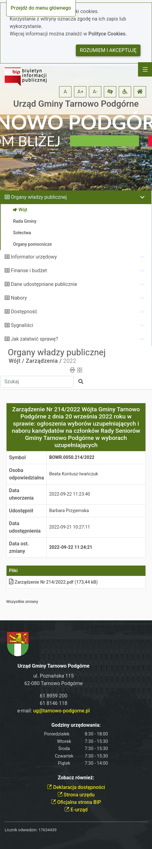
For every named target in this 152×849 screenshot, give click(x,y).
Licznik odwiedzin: (21, 830)
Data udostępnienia (25, 527)
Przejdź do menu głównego (41, 8)
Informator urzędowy (34, 257)
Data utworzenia (21, 494)
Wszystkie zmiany (22, 601)
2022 (69, 361)
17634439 (48, 830)
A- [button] (95, 92)
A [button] (65, 92)
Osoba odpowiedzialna (26, 474)
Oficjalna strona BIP (76, 802)
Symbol (17, 457)
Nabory (19, 298)
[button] (110, 91)
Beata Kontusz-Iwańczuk (73, 474)
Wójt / (16, 361)
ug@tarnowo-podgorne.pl (61, 711)
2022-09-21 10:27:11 (69, 527)
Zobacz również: (76, 778)
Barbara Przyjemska (69, 510)
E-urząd (76, 810)
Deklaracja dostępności (76, 787)
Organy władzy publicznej (39, 197)
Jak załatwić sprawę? (34, 339)
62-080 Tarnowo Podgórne (53, 683)
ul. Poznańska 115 (53, 676)
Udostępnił (21, 511)
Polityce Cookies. (107, 34)
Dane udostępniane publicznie (44, 284)
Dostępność (24, 312)
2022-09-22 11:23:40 (69, 494)
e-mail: (53, 711)
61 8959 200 (53, 696)
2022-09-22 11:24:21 (70, 547)
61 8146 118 (53, 703)
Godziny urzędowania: (75, 725)
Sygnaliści (22, 325)
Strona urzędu (76, 795)
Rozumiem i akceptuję (108, 50)
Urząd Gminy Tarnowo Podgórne (76, 104)
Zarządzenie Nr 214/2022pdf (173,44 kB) (53, 582)
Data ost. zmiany (19, 547)
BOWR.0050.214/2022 (71, 457)
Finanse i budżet (29, 270)
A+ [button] (80, 92)
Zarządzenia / (44, 361)
